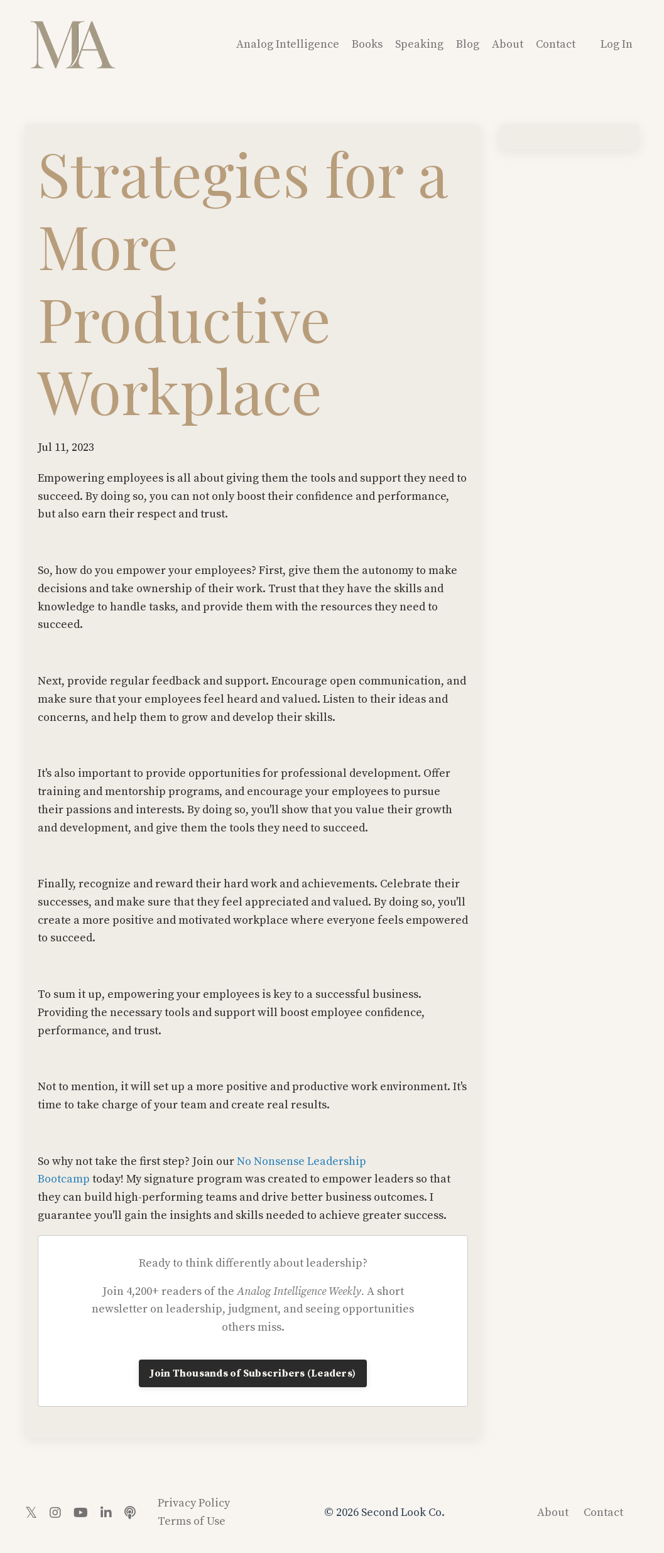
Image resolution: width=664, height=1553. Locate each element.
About (507, 44)
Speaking (419, 44)
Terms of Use (192, 1521)
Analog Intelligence (287, 44)
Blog (467, 44)
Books (367, 44)
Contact (555, 44)
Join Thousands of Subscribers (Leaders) (253, 1373)
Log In (617, 44)
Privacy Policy (194, 1503)
